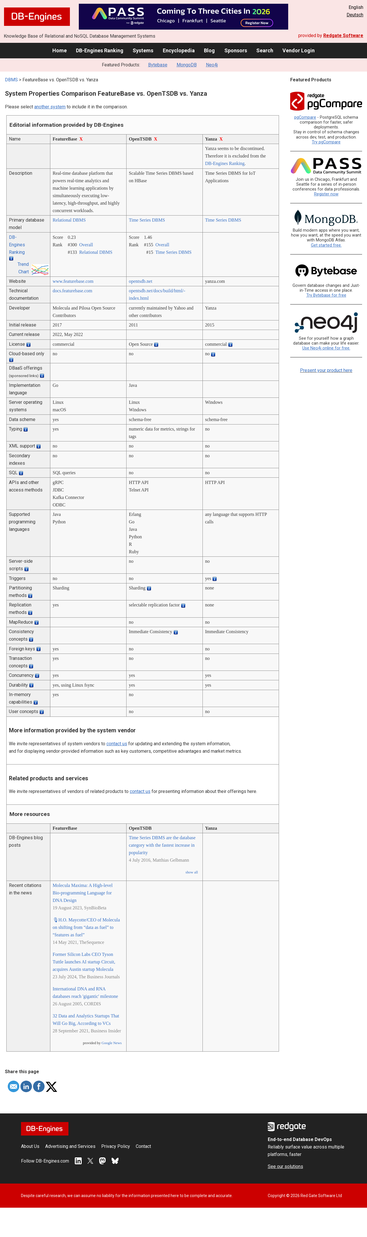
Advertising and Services (70, 1146)
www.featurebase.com (73, 281)
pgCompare (305, 117)
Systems (143, 50)
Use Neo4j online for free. (326, 348)
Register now (326, 194)
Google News (112, 1043)
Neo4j (212, 65)
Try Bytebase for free (326, 295)
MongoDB (187, 65)
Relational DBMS (69, 220)
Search (264, 50)
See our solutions (285, 1166)
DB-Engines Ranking (99, 50)
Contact (143, 1146)
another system (50, 107)
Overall (86, 244)
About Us (30, 1146)
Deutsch (355, 15)
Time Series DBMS (147, 220)
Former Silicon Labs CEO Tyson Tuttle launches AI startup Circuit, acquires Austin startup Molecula (84, 962)
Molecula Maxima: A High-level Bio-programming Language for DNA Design (82, 893)
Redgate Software (343, 35)
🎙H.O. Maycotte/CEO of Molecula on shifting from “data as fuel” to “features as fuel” (86, 927)
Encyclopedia (179, 50)
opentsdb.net (140, 281)
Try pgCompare (326, 142)
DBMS (11, 79)
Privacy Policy (115, 1146)
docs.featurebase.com (72, 290)
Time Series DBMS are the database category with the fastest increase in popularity (162, 845)
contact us (116, 743)
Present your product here (326, 370)
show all (192, 872)
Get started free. (326, 245)
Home (59, 50)
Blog (209, 50)
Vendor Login (298, 50)
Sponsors (235, 50)
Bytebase (157, 65)
